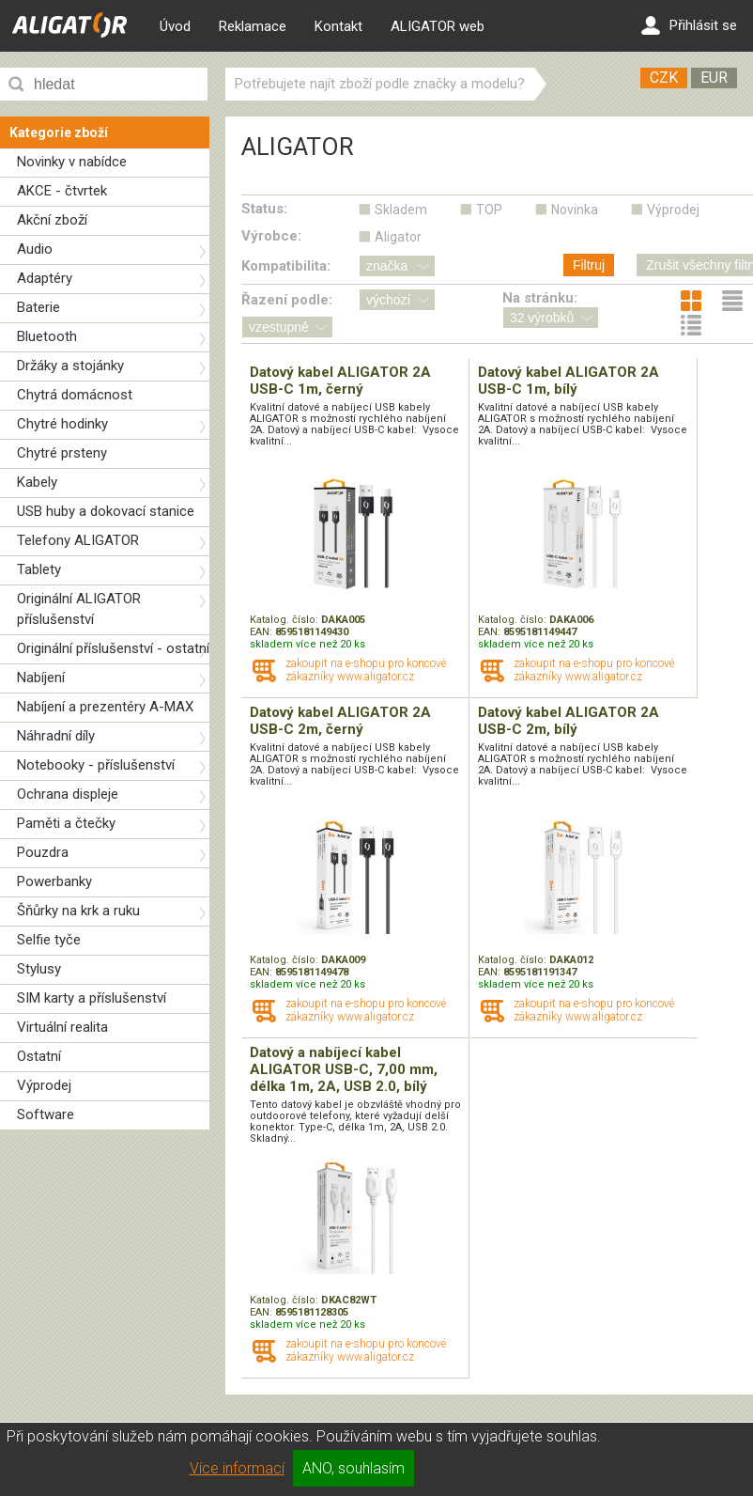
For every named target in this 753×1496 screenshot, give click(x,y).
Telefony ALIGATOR (78, 540)
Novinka (574, 209)
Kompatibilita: (285, 265)
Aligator (398, 236)
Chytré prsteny (62, 452)
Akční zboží (52, 219)
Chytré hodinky (62, 423)
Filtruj (589, 265)
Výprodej (44, 1085)
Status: (264, 208)
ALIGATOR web (437, 26)
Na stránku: (539, 297)
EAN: (262, 632)
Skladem (401, 209)
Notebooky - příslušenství (96, 764)
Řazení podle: (286, 299)
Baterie (38, 307)
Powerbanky (54, 881)
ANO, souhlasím (353, 1468)
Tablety (39, 569)
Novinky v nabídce (72, 161)
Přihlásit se (689, 25)
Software (45, 1114)
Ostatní (39, 1056)
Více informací (237, 1468)
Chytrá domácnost (74, 394)
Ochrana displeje (67, 794)
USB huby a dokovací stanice (105, 511)
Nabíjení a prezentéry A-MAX (105, 706)
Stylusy (39, 968)
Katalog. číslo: (285, 620)
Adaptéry (44, 278)
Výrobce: (271, 235)
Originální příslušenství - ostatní (113, 648)
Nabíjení (41, 677)
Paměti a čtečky (66, 823)
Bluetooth (47, 336)
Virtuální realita (62, 1027)
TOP (489, 209)
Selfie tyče (49, 939)
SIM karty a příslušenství (91, 998)
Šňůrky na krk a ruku (78, 910)
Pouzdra (43, 852)
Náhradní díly (56, 735)
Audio (35, 249)
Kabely (37, 482)
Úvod (175, 26)
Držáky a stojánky (70, 365)
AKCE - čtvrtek (62, 190)
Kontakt (338, 26)
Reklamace (252, 26)
